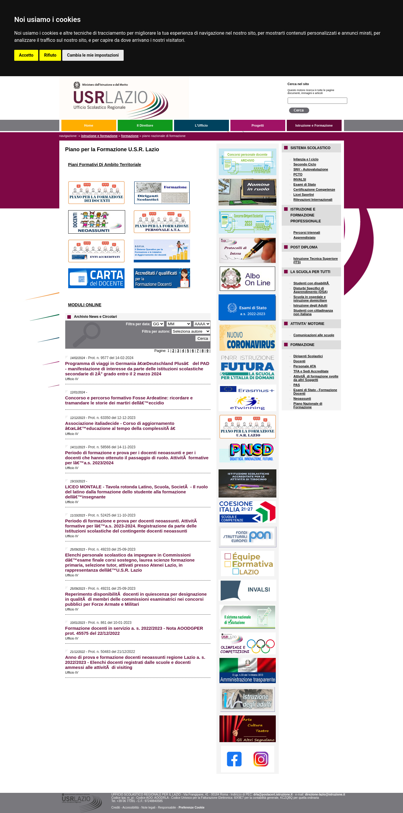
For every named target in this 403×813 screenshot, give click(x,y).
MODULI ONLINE (84, 304)
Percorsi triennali (307, 232)
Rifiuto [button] (50, 55)
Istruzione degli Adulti (310, 305)
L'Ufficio (201, 125)
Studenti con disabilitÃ (312, 283)
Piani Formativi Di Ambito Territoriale (104, 164)
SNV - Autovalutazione (311, 169)
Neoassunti (302, 398)
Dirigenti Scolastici (308, 356)
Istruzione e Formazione (314, 125)
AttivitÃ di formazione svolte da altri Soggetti (316, 378)
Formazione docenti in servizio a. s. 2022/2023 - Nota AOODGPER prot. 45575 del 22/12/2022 (134, 631)
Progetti (257, 125)
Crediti (115, 807)
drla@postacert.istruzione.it (273, 794)
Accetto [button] (26, 55)
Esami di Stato (305, 184)
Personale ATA (305, 366)
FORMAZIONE (130, 136)
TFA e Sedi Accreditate (311, 371)
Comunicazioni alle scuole (314, 335)
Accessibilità (130, 807)
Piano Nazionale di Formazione (308, 405)
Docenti (299, 361)
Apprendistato (305, 237)
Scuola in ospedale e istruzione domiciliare (310, 298)
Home (88, 125)
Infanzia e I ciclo (306, 159)
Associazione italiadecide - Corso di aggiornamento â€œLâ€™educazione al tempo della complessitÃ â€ (121, 426)
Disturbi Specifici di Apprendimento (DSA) (311, 290)
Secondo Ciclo (305, 164)
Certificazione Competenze (314, 189)
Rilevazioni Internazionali (313, 199)
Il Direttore (145, 125)
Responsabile (167, 807)
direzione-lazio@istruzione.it (325, 794)
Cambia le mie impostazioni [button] (93, 55)
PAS (297, 385)
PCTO (298, 174)
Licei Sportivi (304, 194)
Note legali (148, 807)
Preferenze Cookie (191, 807)
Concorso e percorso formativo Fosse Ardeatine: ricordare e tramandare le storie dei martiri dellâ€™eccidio (129, 400)
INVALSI (300, 179)
